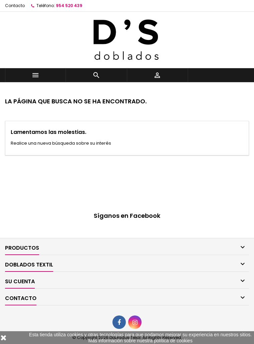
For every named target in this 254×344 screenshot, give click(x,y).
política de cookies (173, 340)
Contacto (15, 5)
